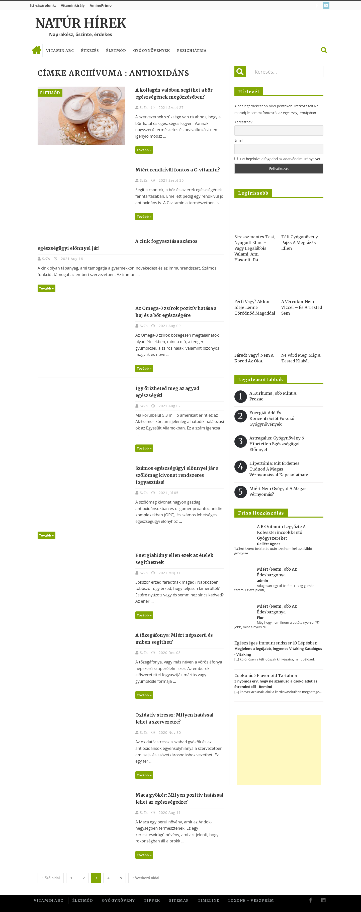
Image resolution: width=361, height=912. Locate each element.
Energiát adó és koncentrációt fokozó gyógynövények (271, 418)
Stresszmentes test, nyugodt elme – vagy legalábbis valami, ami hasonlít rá (254, 248)
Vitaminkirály (73, 5)
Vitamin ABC (60, 50)
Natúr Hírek (80, 23)
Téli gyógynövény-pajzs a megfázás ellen (300, 242)
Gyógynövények (151, 50)
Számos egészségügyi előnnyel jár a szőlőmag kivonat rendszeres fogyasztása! (174, 469)
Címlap (36, 50)
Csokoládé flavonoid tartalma (265, 675)
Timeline (208, 892)
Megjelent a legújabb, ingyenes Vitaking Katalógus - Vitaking (278, 651)
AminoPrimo (101, 5)
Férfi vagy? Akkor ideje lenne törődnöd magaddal (254, 307)
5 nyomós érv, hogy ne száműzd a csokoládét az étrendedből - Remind (275, 684)
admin (262, 580)
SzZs (141, 107)
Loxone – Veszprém (251, 892)
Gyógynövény (118, 892)
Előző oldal (51, 870)
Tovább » (141, 150)
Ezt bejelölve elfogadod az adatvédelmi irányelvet (280, 158)
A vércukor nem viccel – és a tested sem (301, 307)
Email (238, 140)
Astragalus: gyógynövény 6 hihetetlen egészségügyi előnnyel (276, 443)
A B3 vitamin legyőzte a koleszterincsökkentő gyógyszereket (281, 532)
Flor (260, 617)
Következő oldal (145, 870)
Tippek (152, 892)
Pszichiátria (192, 50)
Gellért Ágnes (268, 543)
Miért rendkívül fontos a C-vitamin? (175, 170)
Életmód (116, 50)
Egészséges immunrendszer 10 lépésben (275, 642)
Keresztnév (243, 122)
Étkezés (90, 50)
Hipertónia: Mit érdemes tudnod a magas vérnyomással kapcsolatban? (279, 469)
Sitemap (179, 892)
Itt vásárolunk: (43, 5)
